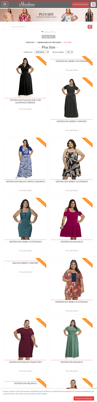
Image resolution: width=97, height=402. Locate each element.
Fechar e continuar (83, 398)
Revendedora (80, 4)
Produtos (30, 42)
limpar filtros (48, 36)
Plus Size (67, 42)
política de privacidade (39, 394)
